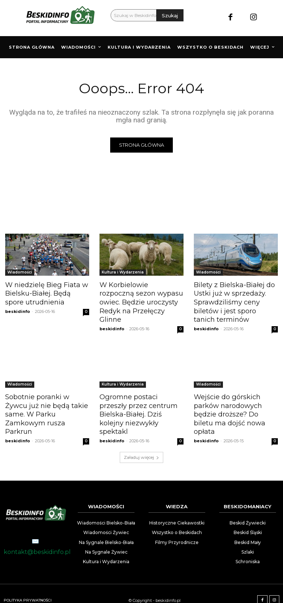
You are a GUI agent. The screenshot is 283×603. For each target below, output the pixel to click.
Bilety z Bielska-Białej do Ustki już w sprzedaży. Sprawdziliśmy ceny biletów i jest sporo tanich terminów (234, 301)
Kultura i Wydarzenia (123, 272)
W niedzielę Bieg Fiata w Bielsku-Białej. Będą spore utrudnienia (46, 292)
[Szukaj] (170, 15)
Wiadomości (19, 272)
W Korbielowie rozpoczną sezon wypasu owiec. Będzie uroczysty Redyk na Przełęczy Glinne (140, 297)
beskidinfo (17, 309)
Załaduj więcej (141, 443)
